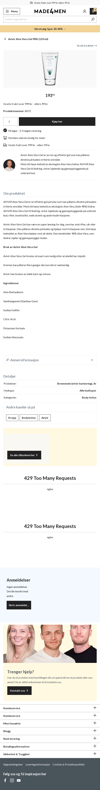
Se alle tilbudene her (24, 455)
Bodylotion (29, 417)
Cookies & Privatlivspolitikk (69, 764)
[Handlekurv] (93, 11)
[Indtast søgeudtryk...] (46, 19)
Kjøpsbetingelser (13, 764)
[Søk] (93, 19)
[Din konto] (84, 11)
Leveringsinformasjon (37, 764)
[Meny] (11, 11)
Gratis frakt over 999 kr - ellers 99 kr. (25, 103)
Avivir (45, 417)
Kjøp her (57, 121)
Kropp (12, 417)
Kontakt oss (19, 690)
